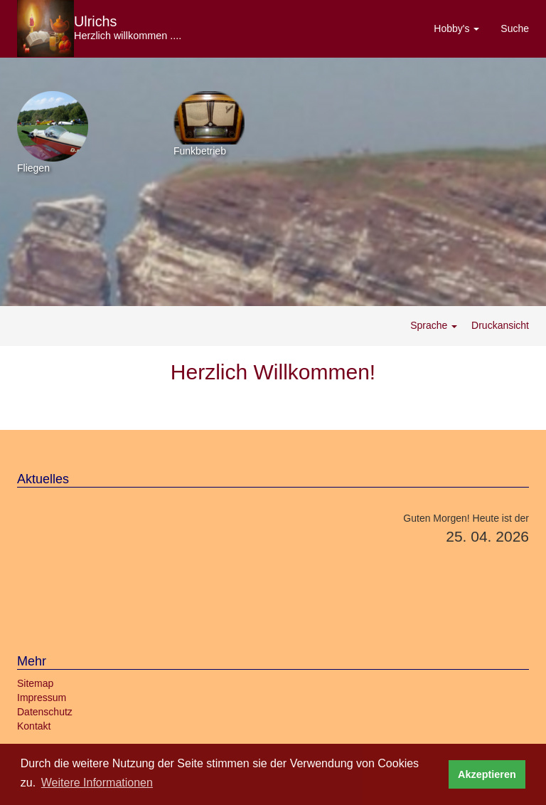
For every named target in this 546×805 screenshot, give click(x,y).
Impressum (41, 697)
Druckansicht (499, 325)
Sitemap (35, 683)
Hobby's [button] (456, 28)
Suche (514, 28)
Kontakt (33, 726)
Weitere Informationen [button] (97, 783)
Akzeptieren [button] (487, 774)
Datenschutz (45, 711)
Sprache (433, 325)
